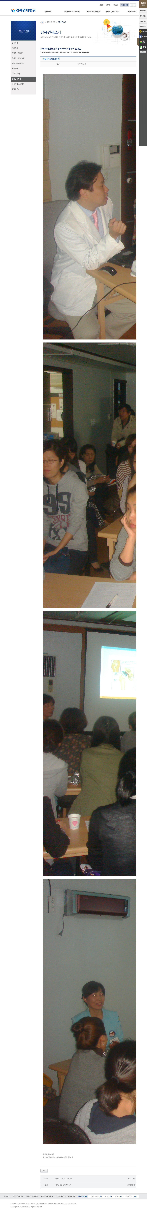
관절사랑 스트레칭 (18, 84)
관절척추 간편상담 (18, 63)
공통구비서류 (95, 1196)
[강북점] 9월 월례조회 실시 (63, 1185)
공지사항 (15, 43)
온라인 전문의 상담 (18, 58)
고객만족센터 (51, 22)
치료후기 (15, 48)
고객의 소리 (16, 74)
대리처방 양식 (129, 1196)
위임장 (107, 1196)
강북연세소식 (16, 79)
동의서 (117, 1196)
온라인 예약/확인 (17, 53)
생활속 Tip (15, 89)
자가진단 (15, 68)
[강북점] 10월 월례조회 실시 (63, 1178)
